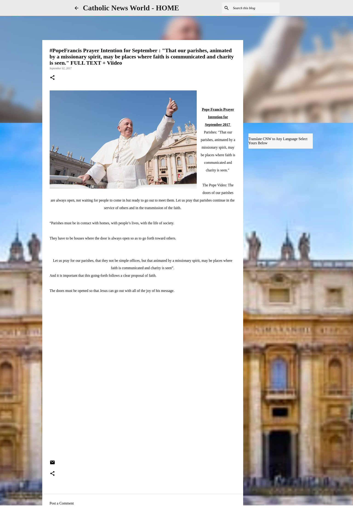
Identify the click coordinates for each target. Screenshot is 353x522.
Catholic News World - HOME (131, 8)
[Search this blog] (255, 8)
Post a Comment (62, 503)
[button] (52, 78)
